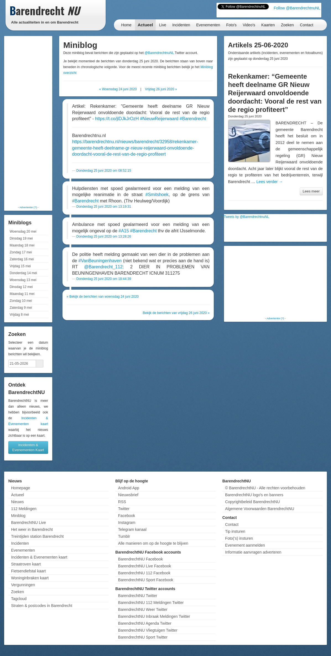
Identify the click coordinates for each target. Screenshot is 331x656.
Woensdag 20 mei (23, 231)
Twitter (123, 508)
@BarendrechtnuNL (159, 53)
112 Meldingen (24, 508)
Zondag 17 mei (21, 252)
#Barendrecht (193, 118)
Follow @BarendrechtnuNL (297, 8)
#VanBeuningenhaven (100, 260)
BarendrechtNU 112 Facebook (144, 573)
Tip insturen (235, 531)
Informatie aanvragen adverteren (253, 552)
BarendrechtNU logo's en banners (254, 495)
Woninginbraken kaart (30, 578)
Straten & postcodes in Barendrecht (41, 605)
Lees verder (269, 181)
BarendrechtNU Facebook (140, 559)
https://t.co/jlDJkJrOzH (117, 118)
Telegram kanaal (132, 529)
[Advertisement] (28, 120)
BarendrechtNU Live (28, 522)
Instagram (126, 522)
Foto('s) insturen (239, 538)
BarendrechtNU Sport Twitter (143, 637)
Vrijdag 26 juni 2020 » (161, 89)
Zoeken (287, 25)
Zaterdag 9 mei (21, 308)
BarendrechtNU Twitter (137, 595)
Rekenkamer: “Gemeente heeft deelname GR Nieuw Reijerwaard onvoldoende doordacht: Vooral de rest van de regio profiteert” (275, 93)
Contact (306, 25)
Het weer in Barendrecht (32, 529)
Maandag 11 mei (22, 294)
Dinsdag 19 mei (21, 238)
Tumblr (124, 536)
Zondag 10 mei (21, 301)
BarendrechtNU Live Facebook (144, 566)
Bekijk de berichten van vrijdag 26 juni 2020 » (176, 313)
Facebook (126, 515)
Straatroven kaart (26, 564)
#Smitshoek (157, 194)
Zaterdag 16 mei (22, 259)
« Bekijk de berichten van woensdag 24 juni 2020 (103, 297)
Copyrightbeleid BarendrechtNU (252, 502)
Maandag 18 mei (22, 245)
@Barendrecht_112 (103, 266)
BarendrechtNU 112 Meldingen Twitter (151, 602)
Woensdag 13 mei (23, 280)
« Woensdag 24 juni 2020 (118, 89)
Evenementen (208, 25)
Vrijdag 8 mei (19, 315)
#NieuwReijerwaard (159, 118)
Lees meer (311, 191)
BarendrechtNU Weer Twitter (142, 609)
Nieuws (17, 502)
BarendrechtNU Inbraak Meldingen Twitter (154, 616)
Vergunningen (23, 585)
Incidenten (181, 25)
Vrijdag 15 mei (20, 266)
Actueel (145, 24)
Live (162, 25)
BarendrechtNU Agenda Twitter (144, 623)
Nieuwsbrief (128, 495)
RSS (122, 502)
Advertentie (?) (28, 207)
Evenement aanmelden (245, 545)
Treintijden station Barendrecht (37, 536)
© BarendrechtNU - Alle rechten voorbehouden (265, 488)
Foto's (231, 25)
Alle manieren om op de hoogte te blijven (153, 543)
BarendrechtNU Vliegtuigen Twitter (148, 630)
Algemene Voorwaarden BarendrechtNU (259, 508)
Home (126, 25)
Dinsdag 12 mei (21, 287)
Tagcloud (19, 598)
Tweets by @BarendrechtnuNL (246, 217)
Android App (128, 488)
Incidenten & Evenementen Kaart (28, 447)
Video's (249, 25)
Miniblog (18, 515)
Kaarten (268, 25)
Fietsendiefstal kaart (28, 571)
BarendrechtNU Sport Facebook (145, 580)
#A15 (124, 230)
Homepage (20, 488)
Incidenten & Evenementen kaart (39, 557)
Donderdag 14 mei (23, 273)
